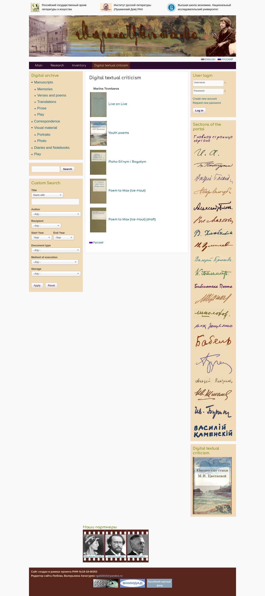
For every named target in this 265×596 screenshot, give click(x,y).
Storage (36, 268)
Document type (41, 245)
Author (35, 209)
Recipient (37, 220)
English (208, 59)
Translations (46, 102)
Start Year (37, 232)
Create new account (205, 98)
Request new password (207, 102)
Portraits (43, 135)
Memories (45, 89)
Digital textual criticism (111, 65)
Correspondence (47, 121)
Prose (41, 108)
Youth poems (118, 132)
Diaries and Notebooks (52, 148)
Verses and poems (51, 95)
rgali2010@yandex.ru (108, 575)
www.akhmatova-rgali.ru (94, 557)
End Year (59, 232)
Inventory (79, 65)
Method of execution (44, 257)
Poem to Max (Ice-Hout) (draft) (132, 219)
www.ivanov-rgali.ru (116, 557)
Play (40, 114)
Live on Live (117, 104)
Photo (41, 141)
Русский (225, 59)
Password (199, 90)
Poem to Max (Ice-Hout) (127, 190)
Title (34, 190)
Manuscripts (43, 82)
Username (199, 82)
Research (57, 65)
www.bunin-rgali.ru (137, 557)
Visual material (45, 128)
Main (38, 65)
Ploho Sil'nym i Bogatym (127, 161)
